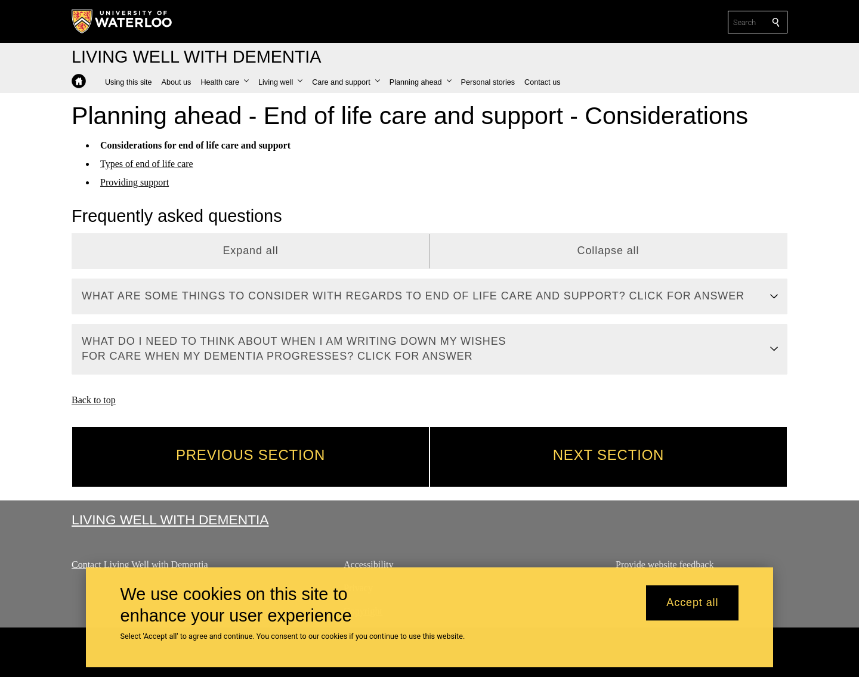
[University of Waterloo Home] (122, 21)
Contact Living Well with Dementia (140, 564)
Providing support (134, 182)
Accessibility (369, 564)
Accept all (692, 603)
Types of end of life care (146, 164)
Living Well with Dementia (170, 519)
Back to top (94, 400)
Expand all (250, 250)
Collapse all (608, 250)
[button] (225, 82)
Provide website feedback (664, 564)
